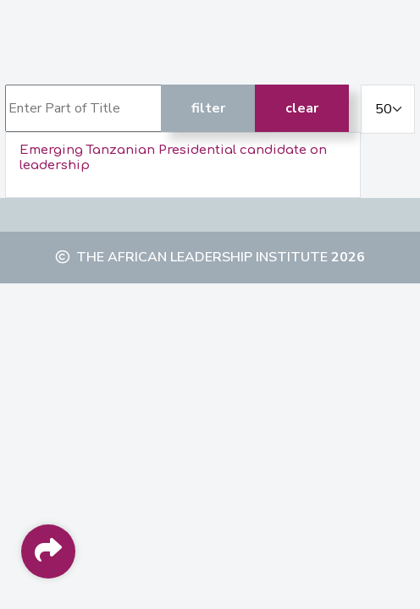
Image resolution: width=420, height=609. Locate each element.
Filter (208, 108)
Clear (301, 108)
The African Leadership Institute (202, 257)
